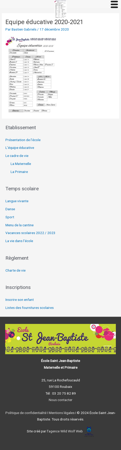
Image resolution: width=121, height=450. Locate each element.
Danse (10, 209)
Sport (9, 217)
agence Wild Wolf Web (66, 431)
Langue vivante (16, 201)
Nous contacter (60, 400)
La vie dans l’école (19, 241)
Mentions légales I (62, 413)
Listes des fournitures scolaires (29, 308)
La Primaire (19, 172)
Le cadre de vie (16, 156)
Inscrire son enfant (19, 299)
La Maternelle (21, 164)
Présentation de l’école (23, 140)
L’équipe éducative (19, 148)
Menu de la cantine (19, 225)
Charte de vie (15, 270)
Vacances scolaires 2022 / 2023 (30, 233)
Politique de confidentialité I (26, 413)
